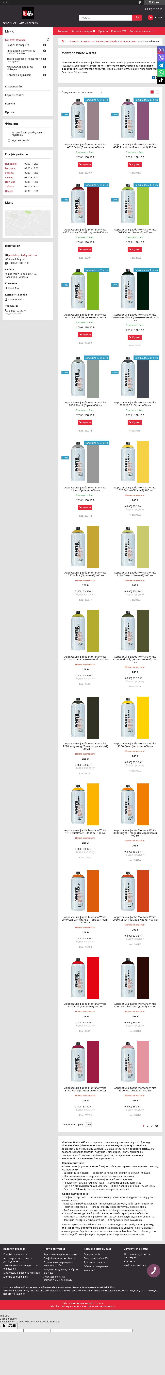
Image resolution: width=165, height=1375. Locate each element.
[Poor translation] (12, 1326)
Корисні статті (14, 95)
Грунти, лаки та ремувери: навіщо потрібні (59, 1264)
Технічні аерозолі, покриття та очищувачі (24, 60)
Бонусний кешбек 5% (96, 1258)
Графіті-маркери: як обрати (59, 1258)
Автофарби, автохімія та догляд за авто (21, 52)
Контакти (129, 1261)
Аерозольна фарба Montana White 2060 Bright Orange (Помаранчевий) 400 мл (135, 833)
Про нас (10, 112)
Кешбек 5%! (118, 31)
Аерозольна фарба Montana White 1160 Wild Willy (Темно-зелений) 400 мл (135, 659)
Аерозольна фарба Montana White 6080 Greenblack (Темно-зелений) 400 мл (135, 317)
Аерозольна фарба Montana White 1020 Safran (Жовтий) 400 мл (135, 488)
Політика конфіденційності (102, 1306)
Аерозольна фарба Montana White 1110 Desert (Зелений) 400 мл (135, 574)
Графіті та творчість (18, 45)
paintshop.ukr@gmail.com (22, 255)
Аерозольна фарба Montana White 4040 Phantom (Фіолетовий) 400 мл (135, 145)
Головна (63, 31)
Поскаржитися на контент (74, 1306)
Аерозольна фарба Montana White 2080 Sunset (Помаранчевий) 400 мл (135, 918)
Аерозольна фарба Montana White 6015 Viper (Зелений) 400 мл (135, 231)
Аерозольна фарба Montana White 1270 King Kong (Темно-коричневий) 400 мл (85, 746)
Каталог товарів (81, 31)
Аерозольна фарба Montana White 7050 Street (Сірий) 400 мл (85, 403)
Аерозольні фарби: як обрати (60, 1254)
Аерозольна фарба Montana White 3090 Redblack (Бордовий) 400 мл (135, 1005)
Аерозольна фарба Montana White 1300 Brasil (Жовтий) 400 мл (135, 744)
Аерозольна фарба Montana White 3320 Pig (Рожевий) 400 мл (135, 1089)
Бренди (103, 31)
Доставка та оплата (141, 31)
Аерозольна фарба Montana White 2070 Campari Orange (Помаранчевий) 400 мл (85, 920)
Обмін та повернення (96, 1266)
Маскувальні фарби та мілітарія (20, 68)
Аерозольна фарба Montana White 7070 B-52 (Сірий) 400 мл (135, 403)
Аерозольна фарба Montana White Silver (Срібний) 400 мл (85, 488)
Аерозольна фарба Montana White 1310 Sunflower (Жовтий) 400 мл (85, 831)
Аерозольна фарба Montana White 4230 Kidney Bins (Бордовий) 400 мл (85, 231)
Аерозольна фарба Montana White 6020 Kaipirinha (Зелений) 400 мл (85, 316)
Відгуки (10, 103)
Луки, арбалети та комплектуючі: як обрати (58, 1278)
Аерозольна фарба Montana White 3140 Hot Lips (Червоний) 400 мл (85, 1089)
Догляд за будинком (19, 75)
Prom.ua (99, 1303)
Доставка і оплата (94, 1262)
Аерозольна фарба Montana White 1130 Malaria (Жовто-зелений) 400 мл (85, 658)
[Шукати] (137, 18)
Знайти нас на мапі (135, 1265)
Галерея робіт (13, 86)
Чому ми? (89, 1270)
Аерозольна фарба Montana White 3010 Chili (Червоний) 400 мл (85, 1005)
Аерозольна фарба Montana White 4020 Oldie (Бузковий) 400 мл (85, 145)
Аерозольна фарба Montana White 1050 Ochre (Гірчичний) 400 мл (85, 574)
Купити (86, 164)
